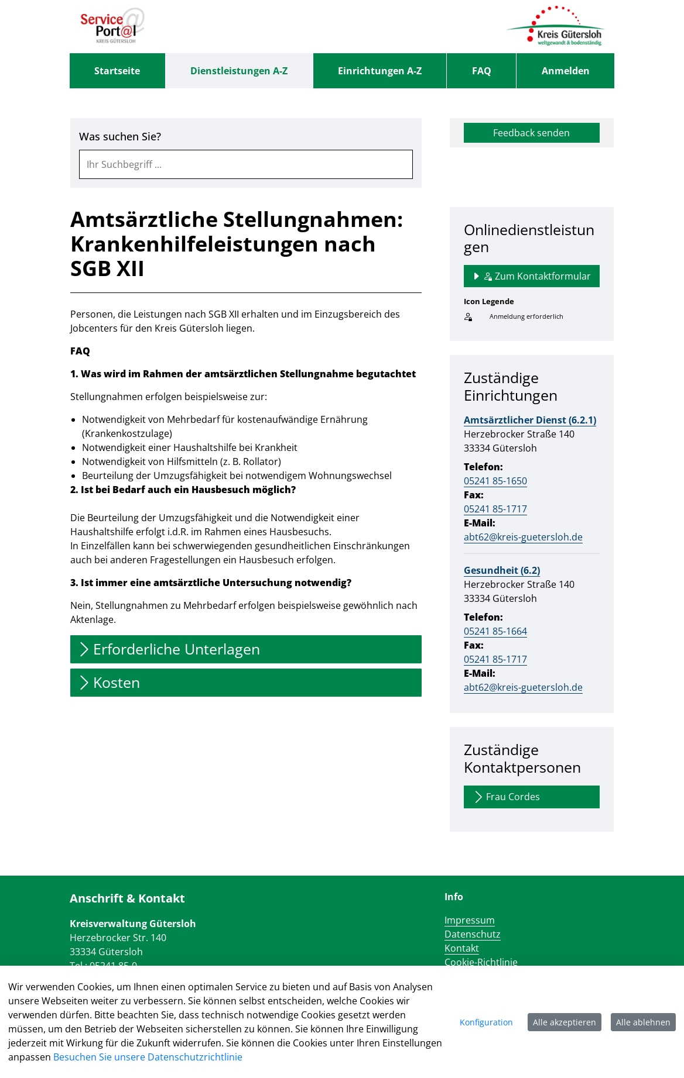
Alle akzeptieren (564, 1022)
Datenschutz (472, 934)
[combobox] (246, 164)
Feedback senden (531, 132)
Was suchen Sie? (120, 136)
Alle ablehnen (643, 1022)
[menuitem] (117, 70)
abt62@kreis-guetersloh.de (523, 537)
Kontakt (461, 948)
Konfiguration (486, 1022)
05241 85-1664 (495, 631)
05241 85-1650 (495, 480)
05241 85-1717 (495, 508)
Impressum (469, 920)
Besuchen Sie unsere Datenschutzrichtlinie (147, 1057)
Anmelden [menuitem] (566, 70)
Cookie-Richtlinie (481, 962)
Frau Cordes (505, 797)
